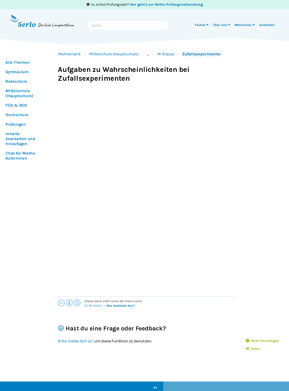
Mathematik (69, 54)
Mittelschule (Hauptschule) (114, 54)
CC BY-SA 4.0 (93, 306)
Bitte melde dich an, (75, 341)
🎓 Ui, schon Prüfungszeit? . (144, 4)
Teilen (253, 348)
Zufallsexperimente (201, 54)
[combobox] (128, 25)
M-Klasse (165, 54)
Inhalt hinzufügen (262, 341)
